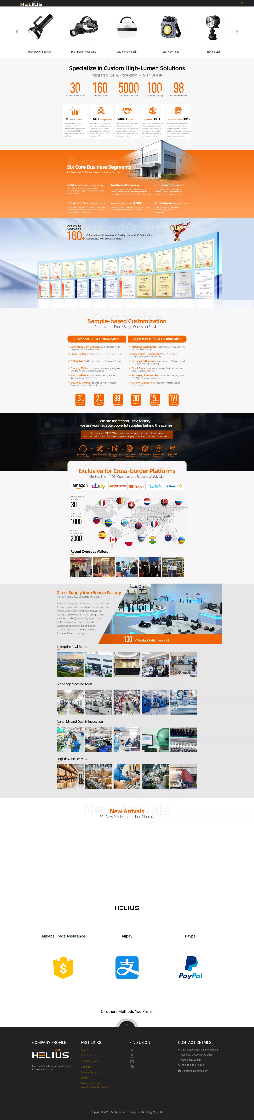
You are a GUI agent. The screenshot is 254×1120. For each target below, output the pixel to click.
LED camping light (127, 51)
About (85, 1078)
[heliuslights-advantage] (127, 98)
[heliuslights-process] (127, 446)
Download (88, 1055)
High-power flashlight (40, 51)
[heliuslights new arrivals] (127, 811)
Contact (87, 1067)
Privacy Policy (90, 1072)
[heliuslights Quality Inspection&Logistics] (127, 757)
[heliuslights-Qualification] (127, 263)
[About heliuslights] (127, 612)
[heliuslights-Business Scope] (127, 178)
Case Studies (90, 1061)
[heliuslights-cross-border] (127, 530)
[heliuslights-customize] (127, 360)
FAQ (84, 1049)
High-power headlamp (83, 51)
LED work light (170, 51)
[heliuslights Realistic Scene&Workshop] (127, 680)
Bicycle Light (214, 51)
